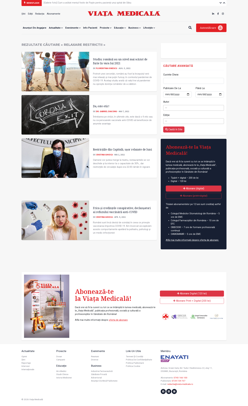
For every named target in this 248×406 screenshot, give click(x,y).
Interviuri (26, 366)
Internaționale (28, 369)
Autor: (166, 101)
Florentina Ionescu (106, 68)
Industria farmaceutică (101, 371)
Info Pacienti (90, 28)
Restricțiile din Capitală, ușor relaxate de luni (122, 149)
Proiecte (106, 28)
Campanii (60, 359)
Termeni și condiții (134, 356)
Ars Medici (61, 371)
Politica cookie (133, 366)
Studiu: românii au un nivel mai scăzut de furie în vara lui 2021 (120, 61)
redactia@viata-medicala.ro (180, 384)
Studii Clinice (62, 374)
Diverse (94, 359)
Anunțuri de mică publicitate (104, 380)
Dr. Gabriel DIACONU (106, 111)
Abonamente (53, 13)
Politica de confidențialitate (139, 359)
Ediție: (166, 115)
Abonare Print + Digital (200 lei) (192, 300)
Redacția (39, 13)
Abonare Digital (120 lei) (192, 293)
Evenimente (73, 28)
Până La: (200, 88)
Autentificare (211, 27)
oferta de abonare (118, 320)
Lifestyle (149, 28)
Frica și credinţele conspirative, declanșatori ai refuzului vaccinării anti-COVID (122, 210)
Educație (120, 28)
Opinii (24, 356)
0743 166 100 (180, 377)
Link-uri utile (133, 351)
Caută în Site (173, 129)
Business (134, 28)
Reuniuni (95, 356)
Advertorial (96, 377)
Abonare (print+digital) (193, 195)
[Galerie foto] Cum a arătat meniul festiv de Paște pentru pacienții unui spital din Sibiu (87, 2)
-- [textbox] (166, 107)
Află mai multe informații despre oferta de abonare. (192, 240)
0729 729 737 (178, 380)
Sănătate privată (99, 374)
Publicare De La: (172, 88)
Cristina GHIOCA (104, 154)
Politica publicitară (135, 363)
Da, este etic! (101, 106)
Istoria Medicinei (64, 377)
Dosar (59, 356)
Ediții (30, 13)
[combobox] (193, 108)
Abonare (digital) (193, 188)
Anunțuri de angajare (34, 28)
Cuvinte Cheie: (171, 74)
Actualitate (56, 28)
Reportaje (26, 363)
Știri (23, 13)
